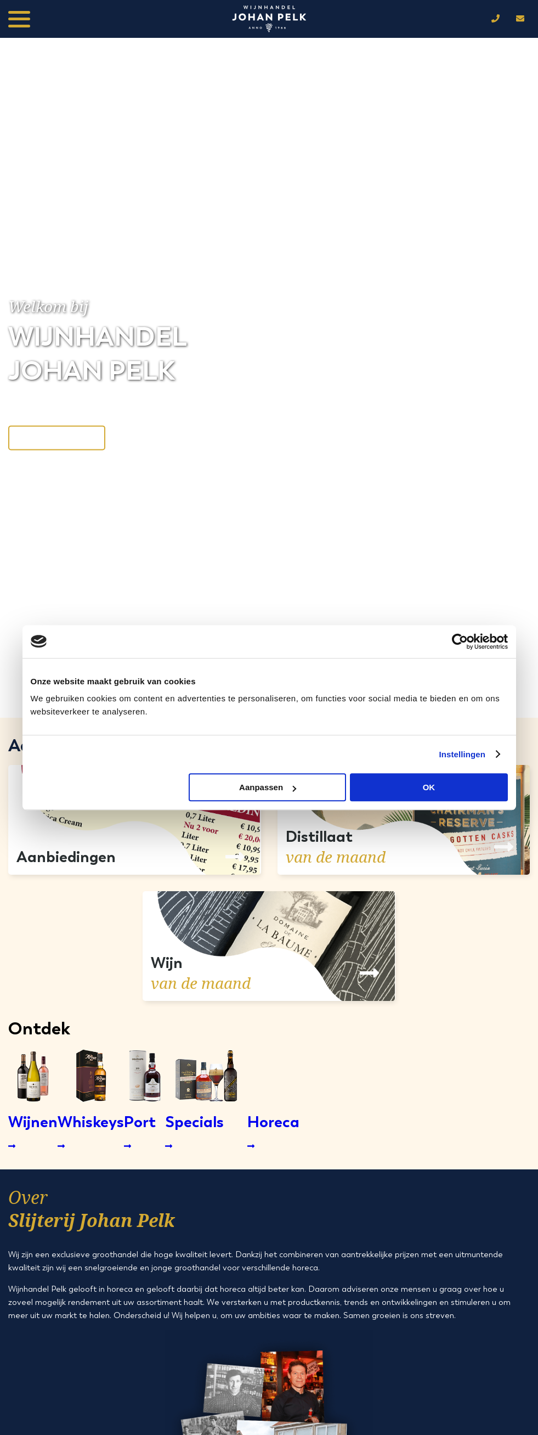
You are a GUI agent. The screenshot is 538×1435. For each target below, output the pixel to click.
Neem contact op (57, 437)
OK (429, 787)
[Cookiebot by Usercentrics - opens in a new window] (460, 641)
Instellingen (462, 754)
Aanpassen (267, 787)
